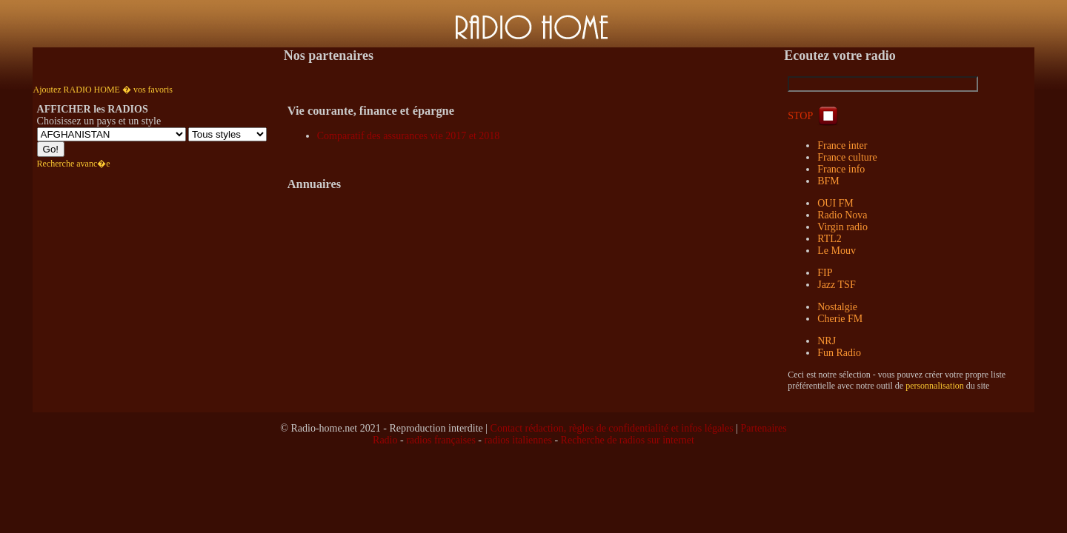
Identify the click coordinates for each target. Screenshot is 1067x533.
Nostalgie (837, 306)
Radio (385, 440)
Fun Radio (839, 352)
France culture (847, 157)
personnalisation (934, 386)
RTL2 (829, 238)
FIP (824, 272)
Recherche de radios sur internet (627, 440)
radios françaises (441, 440)
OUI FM (835, 203)
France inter (842, 145)
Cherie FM (839, 318)
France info (841, 169)
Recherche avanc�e (73, 163)
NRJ (826, 340)
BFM (828, 181)
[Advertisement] (533, 491)
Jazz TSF (836, 284)
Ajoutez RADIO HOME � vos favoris (103, 89)
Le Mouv (836, 250)
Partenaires (764, 428)
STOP (814, 115)
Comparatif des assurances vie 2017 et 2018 (408, 135)
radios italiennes (518, 440)
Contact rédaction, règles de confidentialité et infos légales (612, 428)
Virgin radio (842, 226)
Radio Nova (842, 215)
